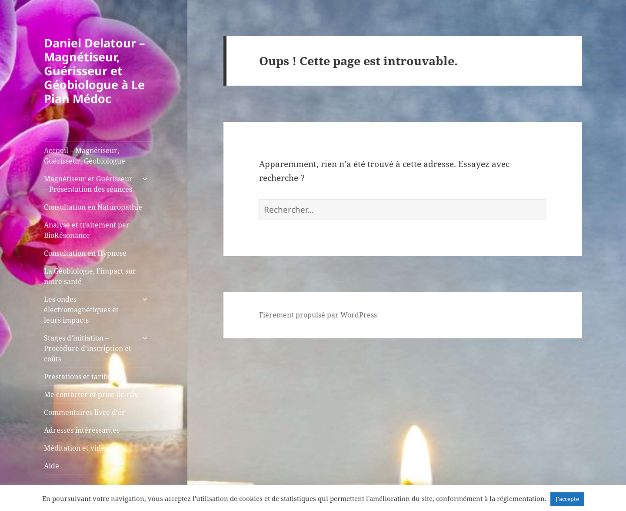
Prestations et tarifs (76, 376)
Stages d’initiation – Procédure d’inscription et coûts (87, 348)
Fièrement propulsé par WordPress (318, 315)
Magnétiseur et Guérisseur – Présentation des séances (88, 184)
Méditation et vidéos (78, 448)
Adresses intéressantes (82, 430)
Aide (51, 466)
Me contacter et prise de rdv (91, 394)
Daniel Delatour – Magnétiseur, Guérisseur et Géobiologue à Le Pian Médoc (94, 71)
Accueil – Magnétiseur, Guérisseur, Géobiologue (84, 156)
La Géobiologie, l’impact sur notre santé (90, 276)
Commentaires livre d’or (84, 412)
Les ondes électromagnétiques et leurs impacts (81, 309)
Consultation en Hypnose (85, 253)
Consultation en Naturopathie (93, 207)
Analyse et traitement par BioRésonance (87, 230)
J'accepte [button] (567, 499)
